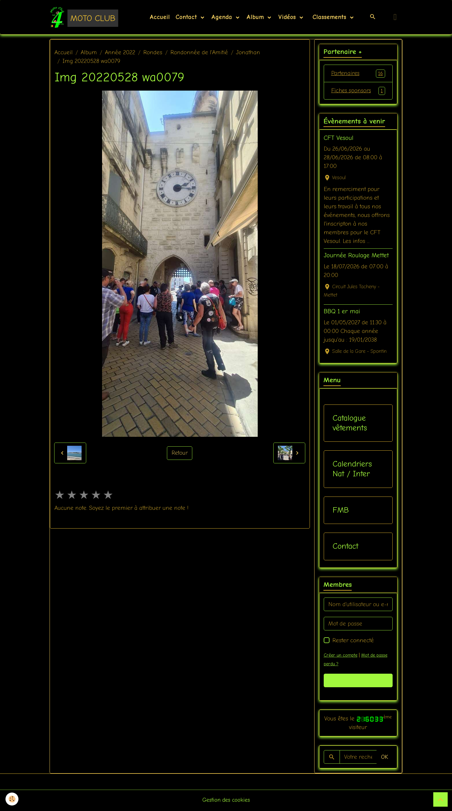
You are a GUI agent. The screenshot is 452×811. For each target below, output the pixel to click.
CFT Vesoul (338, 139)
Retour (179, 453)
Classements (329, 17)
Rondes (152, 52)
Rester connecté (353, 641)
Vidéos (288, 17)
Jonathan (248, 52)
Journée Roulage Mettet (356, 256)
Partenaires (358, 74)
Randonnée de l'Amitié (199, 52)
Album (256, 17)
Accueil (160, 17)
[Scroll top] (440, 799)
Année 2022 (120, 52)
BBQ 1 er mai (342, 312)
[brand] (84, 17)
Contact (187, 17)
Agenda (222, 17)
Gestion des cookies (226, 800)
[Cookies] (12, 799)
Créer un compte (340, 656)
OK (384, 757)
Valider (358, 681)
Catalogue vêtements (350, 423)
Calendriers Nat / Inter (352, 469)
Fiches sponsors (358, 91)
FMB (341, 511)
